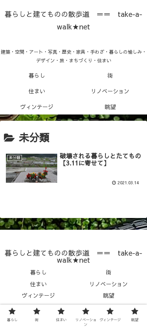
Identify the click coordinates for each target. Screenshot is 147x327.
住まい (38, 284)
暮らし (38, 272)
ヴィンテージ (38, 295)
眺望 (108, 295)
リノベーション (108, 284)
